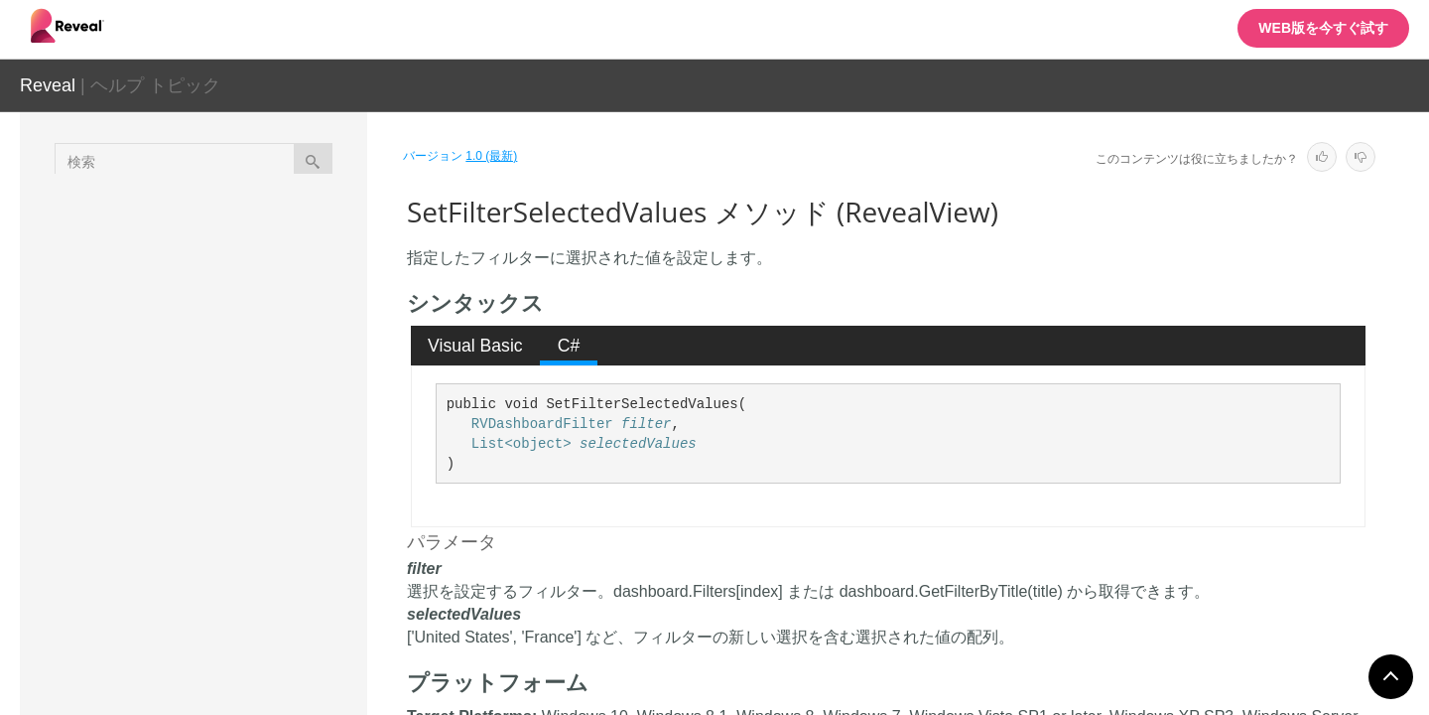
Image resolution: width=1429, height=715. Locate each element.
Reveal (47, 85)
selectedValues (638, 444)
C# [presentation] (569, 346)
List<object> (521, 444)
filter (646, 424)
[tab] (476, 345)
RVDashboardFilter (542, 424)
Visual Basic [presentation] (475, 346)
